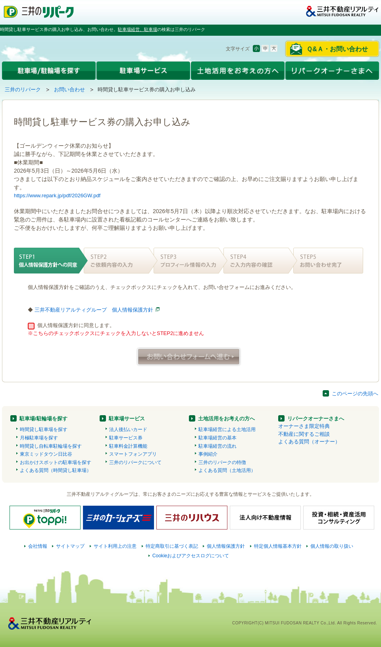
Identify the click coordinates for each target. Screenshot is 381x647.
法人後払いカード (128, 429)
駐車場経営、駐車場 (137, 29)
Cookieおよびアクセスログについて (190, 555)
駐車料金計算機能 (128, 446)
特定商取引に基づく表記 (172, 546)
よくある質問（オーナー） (309, 442)
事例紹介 (207, 454)
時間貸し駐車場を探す (43, 429)
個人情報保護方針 (226, 546)
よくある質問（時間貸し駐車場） (55, 470)
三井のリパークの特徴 (222, 462)
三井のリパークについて (135, 462)
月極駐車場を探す (39, 438)
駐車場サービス (127, 419)
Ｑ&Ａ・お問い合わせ (337, 49)
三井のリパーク (23, 89)
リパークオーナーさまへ (315, 419)
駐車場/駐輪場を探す (43, 419)
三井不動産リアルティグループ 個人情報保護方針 (94, 310)
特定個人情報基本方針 (278, 546)
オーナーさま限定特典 (304, 426)
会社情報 (37, 546)
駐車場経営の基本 (217, 438)
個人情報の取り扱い (331, 546)
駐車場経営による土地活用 (227, 429)
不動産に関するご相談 (304, 434)
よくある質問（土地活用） (227, 470)
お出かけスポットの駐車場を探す (55, 462)
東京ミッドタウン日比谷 (46, 454)
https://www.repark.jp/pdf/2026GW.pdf (57, 195)
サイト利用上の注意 (115, 546)
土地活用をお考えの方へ (226, 419)
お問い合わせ (69, 89)
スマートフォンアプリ (133, 454)
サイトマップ (70, 546)
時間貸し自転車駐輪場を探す (51, 446)
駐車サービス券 (125, 438)
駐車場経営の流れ (217, 446)
